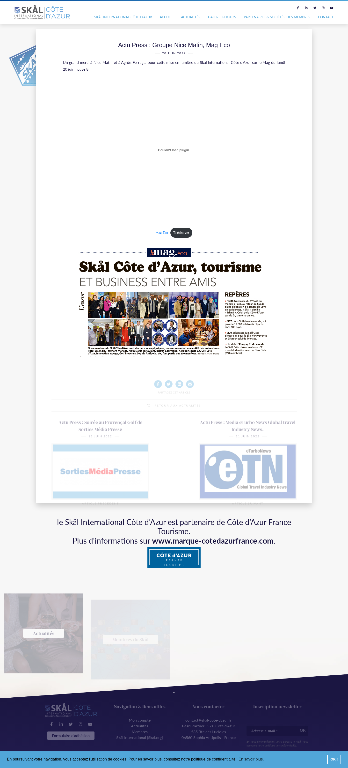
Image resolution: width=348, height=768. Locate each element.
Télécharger (181, 234)
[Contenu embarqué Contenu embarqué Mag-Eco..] (174, 151)
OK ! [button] (334, 759)
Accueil (166, 17)
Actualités (190, 17)
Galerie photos (222, 17)
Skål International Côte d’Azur (123, 17)
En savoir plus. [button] (251, 759)
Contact (326, 17)
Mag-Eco (162, 234)
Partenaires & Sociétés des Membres (277, 17)
